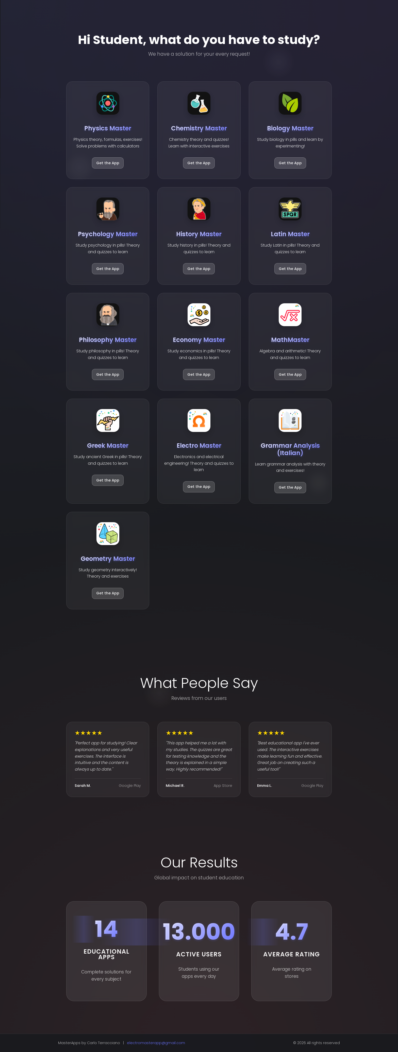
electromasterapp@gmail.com (156, 1042)
